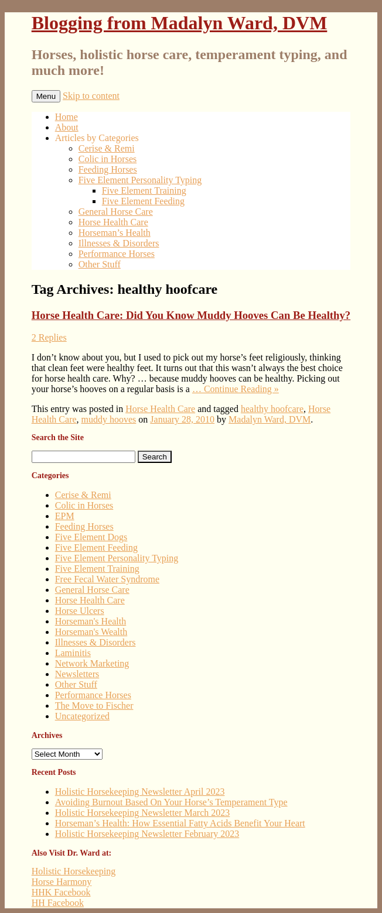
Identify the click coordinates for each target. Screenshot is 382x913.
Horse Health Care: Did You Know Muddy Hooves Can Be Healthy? (191, 315)
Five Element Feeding (143, 201)
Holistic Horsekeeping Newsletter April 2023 (140, 792)
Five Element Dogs (91, 537)
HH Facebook (58, 903)
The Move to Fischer (94, 706)
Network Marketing (92, 663)
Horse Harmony (62, 882)
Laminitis (73, 653)
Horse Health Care (113, 222)
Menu (46, 96)
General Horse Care (116, 212)
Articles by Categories (97, 138)
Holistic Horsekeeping (74, 871)
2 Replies (49, 337)
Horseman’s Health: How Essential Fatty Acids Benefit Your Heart (180, 823)
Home (66, 117)
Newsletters (77, 674)
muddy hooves (109, 419)
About (67, 127)
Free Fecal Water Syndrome (107, 579)
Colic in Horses (108, 159)
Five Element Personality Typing (140, 180)
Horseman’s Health (115, 233)
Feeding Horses (108, 169)
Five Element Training (144, 190)
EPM (64, 516)
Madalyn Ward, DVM (269, 419)
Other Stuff (100, 264)
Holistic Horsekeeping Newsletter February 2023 (147, 834)
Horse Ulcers (79, 611)
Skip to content (91, 96)
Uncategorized (82, 716)
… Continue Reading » (235, 389)
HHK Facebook (61, 892)
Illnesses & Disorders (119, 243)
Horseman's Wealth (91, 632)
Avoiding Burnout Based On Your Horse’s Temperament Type (171, 802)
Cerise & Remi (107, 148)
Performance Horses (117, 254)
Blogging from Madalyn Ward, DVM (180, 22)
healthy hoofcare (272, 409)
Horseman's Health (91, 621)
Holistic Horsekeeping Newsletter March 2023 (142, 813)
